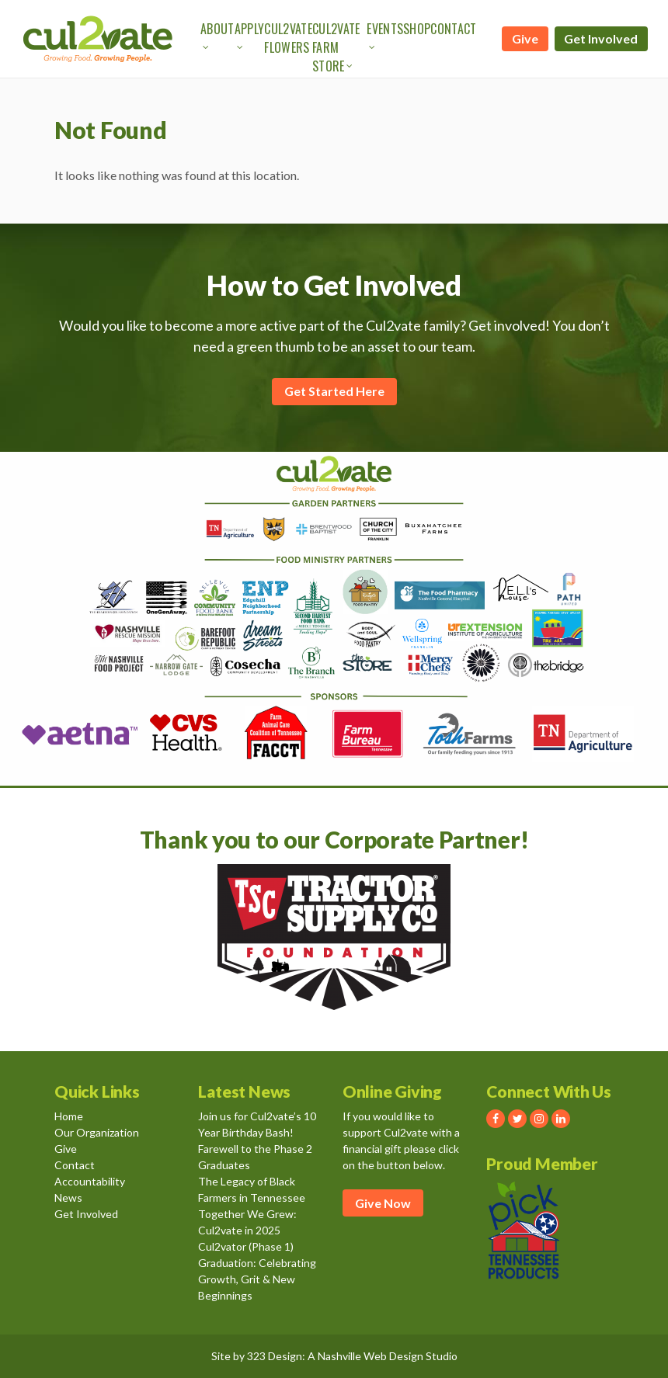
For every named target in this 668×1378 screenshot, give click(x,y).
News (68, 1197)
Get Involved (601, 38)
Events (385, 28)
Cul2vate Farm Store (336, 47)
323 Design (274, 1355)
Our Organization (96, 1132)
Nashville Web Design (370, 1355)
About (217, 28)
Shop (416, 28)
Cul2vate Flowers (288, 38)
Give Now (383, 1203)
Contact (453, 28)
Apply (250, 28)
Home (68, 1116)
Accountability (89, 1181)
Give (525, 38)
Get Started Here (334, 391)
